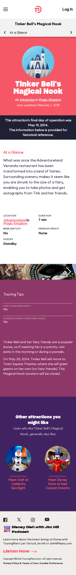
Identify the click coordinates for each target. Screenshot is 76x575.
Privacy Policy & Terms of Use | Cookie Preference (33, 563)
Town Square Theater (19, 364)
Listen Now (21, 551)
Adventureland (14, 220)
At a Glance (18, 32)
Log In (67, 9)
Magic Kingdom (50, 100)
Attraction (27, 100)
